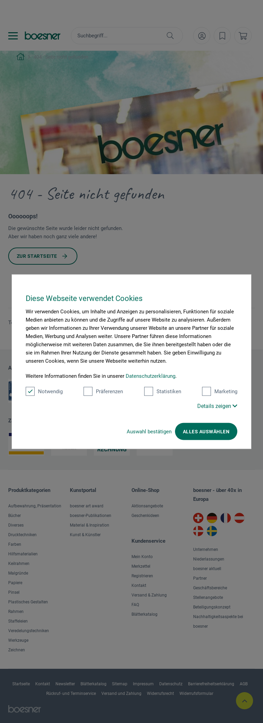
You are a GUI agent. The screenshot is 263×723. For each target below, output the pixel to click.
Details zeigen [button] (217, 405)
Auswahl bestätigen (149, 431)
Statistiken (162, 391)
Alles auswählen (206, 431)
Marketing (219, 391)
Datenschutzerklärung (150, 376)
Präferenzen (103, 391)
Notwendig (44, 391)
